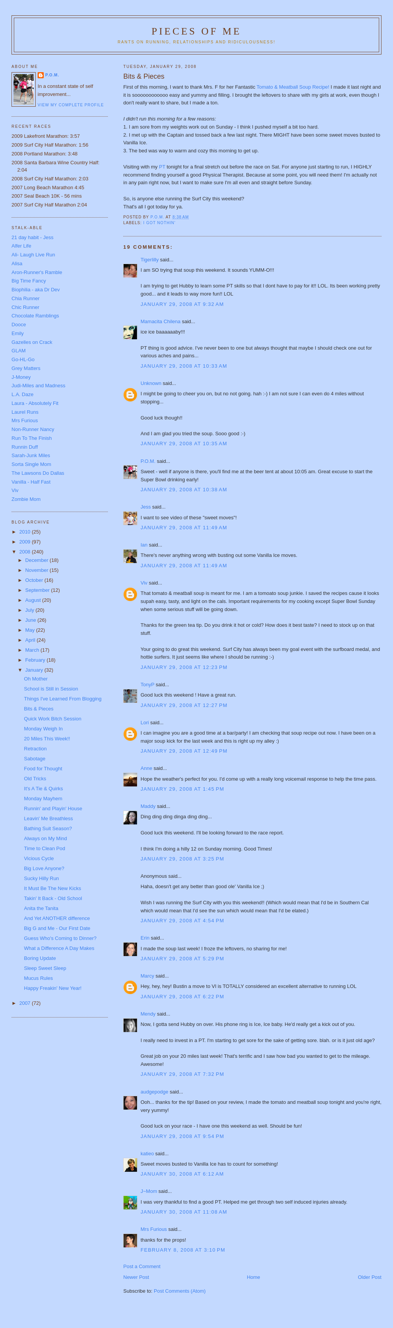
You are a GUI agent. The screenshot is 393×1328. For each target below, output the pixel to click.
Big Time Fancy (29, 281)
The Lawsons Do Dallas (38, 473)
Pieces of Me (196, 31)
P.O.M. (147, 461)
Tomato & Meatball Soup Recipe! (294, 87)
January (35, 670)
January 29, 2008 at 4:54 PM (182, 920)
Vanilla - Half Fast (31, 482)
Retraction (35, 749)
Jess (145, 507)
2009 (25, 542)
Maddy (147, 806)
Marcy (147, 976)
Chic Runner (25, 307)
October (35, 580)
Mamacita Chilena (160, 321)
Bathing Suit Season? (48, 828)
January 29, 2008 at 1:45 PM (182, 789)
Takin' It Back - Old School (53, 898)
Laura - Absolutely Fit (35, 403)
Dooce (19, 324)
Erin (144, 938)
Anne (146, 768)
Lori (144, 722)
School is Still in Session (51, 689)
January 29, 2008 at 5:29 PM (182, 958)
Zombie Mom (26, 499)
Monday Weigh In (43, 729)
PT (163, 167)
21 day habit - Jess (32, 237)
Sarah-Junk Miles (31, 455)
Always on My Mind (45, 838)
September (38, 590)
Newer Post (136, 1277)
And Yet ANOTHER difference (57, 918)
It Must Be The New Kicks (52, 888)
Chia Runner (26, 298)
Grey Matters (26, 368)
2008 (25, 552)
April (31, 640)
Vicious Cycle (39, 858)
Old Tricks (35, 778)
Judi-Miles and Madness (38, 385)
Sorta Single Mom (31, 464)
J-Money (21, 377)
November (37, 570)
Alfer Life (21, 246)
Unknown (150, 383)
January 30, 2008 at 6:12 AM (182, 1174)
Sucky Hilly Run (41, 878)
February (36, 660)
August (33, 600)
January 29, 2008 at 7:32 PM (182, 1074)
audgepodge (154, 1092)
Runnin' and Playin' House (53, 808)
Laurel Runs (25, 412)
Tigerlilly (149, 260)
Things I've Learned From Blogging (63, 699)
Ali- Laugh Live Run (33, 255)
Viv (143, 583)
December (37, 560)
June (31, 620)
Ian (143, 545)
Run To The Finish (32, 438)
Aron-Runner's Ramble (37, 272)
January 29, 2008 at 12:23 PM (184, 667)
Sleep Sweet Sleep (45, 968)
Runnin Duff (25, 447)
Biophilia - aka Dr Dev (36, 289)
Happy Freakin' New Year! (53, 988)
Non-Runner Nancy (33, 429)
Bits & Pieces (39, 709)
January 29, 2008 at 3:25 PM (182, 859)
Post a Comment (141, 1266)
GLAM (19, 350)
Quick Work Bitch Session (52, 719)
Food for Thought (43, 768)
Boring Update (40, 958)
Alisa (17, 263)
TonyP (147, 684)
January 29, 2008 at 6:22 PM (182, 996)
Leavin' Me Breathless (48, 818)
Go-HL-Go (23, 359)
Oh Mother (36, 679)
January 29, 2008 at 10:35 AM (183, 443)
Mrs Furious (153, 1229)
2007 (25, 1003)
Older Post (369, 1277)
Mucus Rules (38, 978)
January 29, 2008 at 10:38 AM (183, 489)
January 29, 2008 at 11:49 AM (183, 527)
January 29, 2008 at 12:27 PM (184, 705)
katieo (147, 1153)
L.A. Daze (22, 394)
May (30, 630)
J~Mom (148, 1191)
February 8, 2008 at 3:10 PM (182, 1250)
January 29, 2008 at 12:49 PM (184, 751)
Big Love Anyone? (44, 868)
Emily (18, 333)
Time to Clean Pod (44, 848)
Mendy (147, 1014)
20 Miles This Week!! (47, 739)
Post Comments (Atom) (180, 1291)
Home (253, 1277)
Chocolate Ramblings (35, 316)
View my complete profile (71, 105)
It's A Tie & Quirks (43, 788)
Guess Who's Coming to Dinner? (60, 938)
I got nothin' (159, 223)
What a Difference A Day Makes (59, 948)
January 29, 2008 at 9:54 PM (182, 1136)
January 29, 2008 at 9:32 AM (182, 304)
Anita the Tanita (41, 908)
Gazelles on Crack (32, 342)
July (30, 610)
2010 (25, 532)
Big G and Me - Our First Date (57, 928)
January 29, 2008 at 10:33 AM (183, 366)
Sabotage (35, 758)
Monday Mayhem (43, 798)
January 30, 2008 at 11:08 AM (183, 1212)
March (33, 650)
